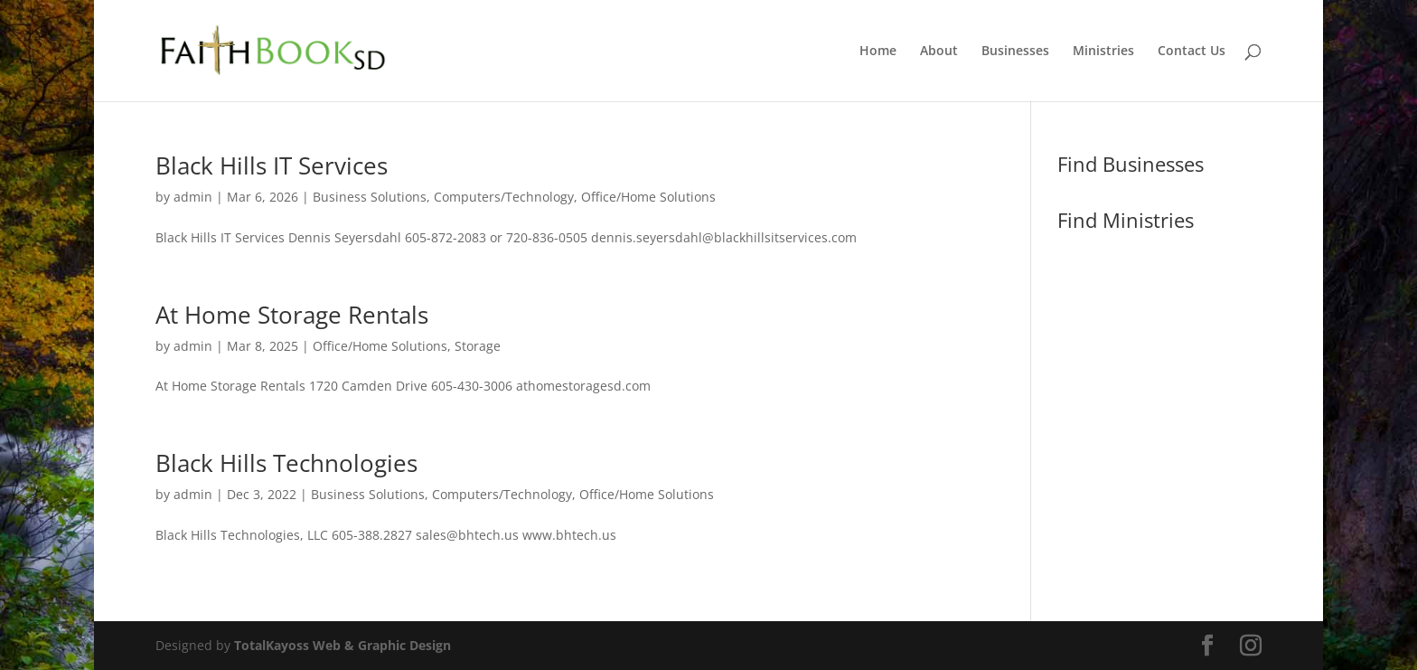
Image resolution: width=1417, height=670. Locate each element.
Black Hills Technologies (286, 463)
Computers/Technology (504, 196)
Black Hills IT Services (271, 165)
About (939, 51)
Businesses (1015, 51)
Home (877, 51)
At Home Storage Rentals (291, 314)
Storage (478, 345)
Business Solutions (370, 196)
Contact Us (1191, 51)
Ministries (1103, 51)
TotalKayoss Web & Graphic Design (342, 645)
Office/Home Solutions (648, 196)
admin (193, 196)
